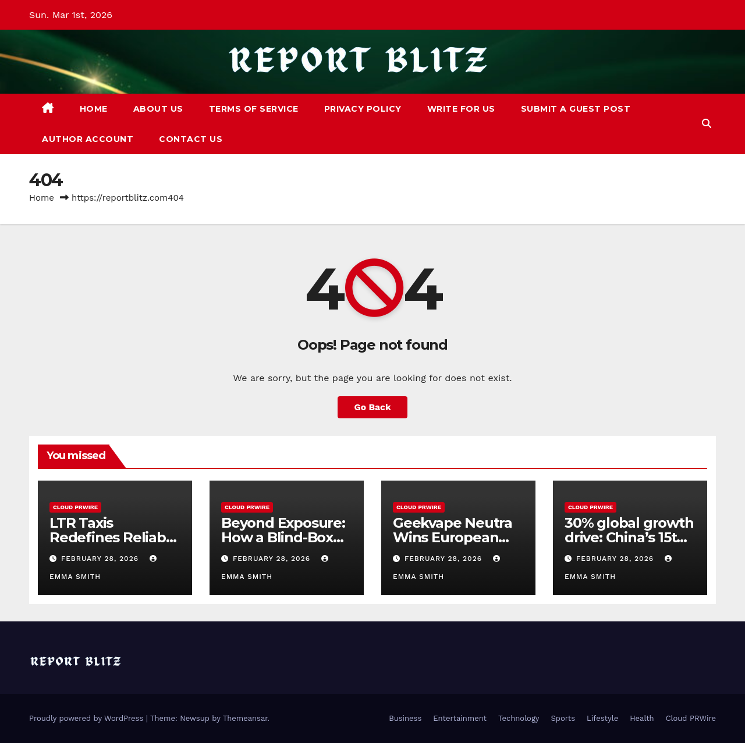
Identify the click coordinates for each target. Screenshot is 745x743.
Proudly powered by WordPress (87, 718)
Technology (519, 718)
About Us (158, 109)
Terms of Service (254, 109)
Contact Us (190, 139)
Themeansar (245, 718)
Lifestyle (602, 718)
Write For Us (461, 109)
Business (405, 718)
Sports (563, 718)
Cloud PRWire (75, 507)
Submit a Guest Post (576, 109)
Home (94, 109)
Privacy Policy (363, 109)
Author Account (87, 139)
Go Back (373, 407)
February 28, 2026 (101, 558)
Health (642, 718)
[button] (706, 123)
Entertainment (460, 718)
